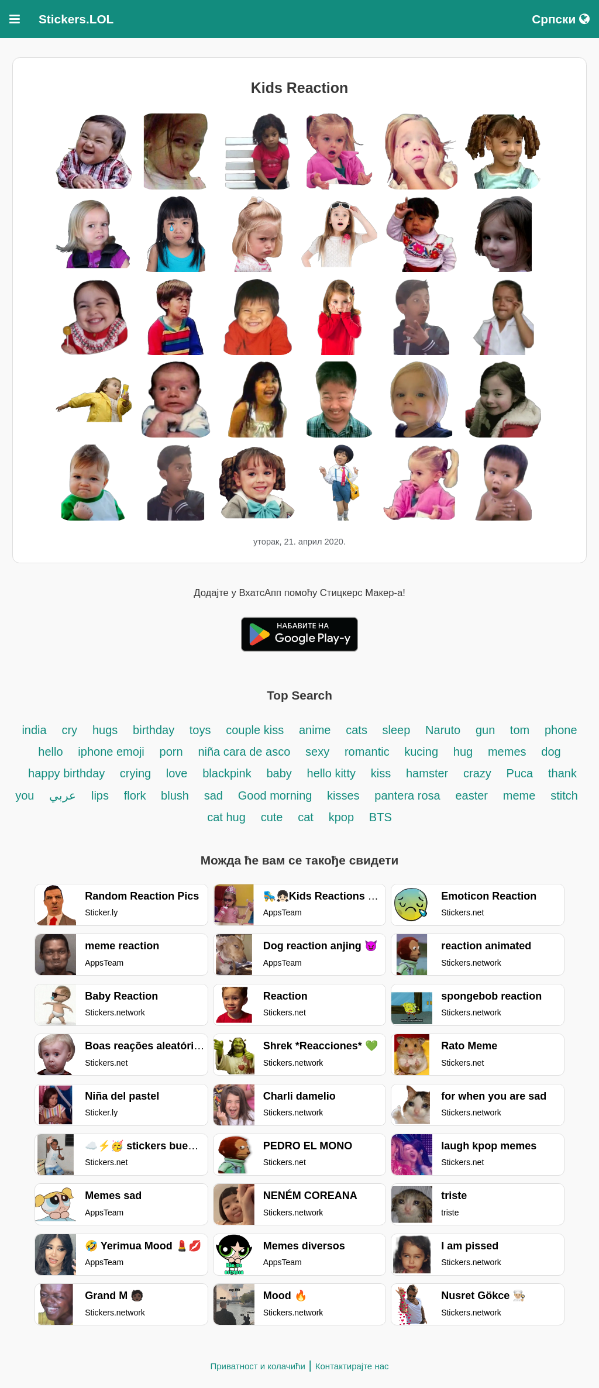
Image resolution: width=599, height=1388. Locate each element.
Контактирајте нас (352, 1366)
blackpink (226, 773)
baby (278, 773)
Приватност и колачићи (257, 1366)
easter (471, 795)
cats (358, 730)
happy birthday (68, 773)
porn (171, 751)
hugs (105, 730)
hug (463, 751)
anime (315, 730)
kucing (421, 751)
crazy (477, 773)
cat (306, 817)
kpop (341, 817)
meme (519, 795)
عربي (62, 795)
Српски (561, 19)
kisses (343, 795)
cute (272, 817)
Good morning (276, 795)
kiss (381, 773)
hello (50, 751)
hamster (427, 773)
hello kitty (331, 773)
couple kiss (255, 730)
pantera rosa (407, 795)
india (34, 730)
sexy (317, 751)
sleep (396, 730)
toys (200, 730)
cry (69, 730)
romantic (369, 751)
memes (507, 751)
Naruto (442, 730)
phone (561, 730)
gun (487, 730)
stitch (564, 795)
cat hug (226, 817)
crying (137, 773)
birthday (155, 730)
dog (550, 751)
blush (175, 795)
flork (136, 795)
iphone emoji (111, 751)
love (177, 773)
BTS (380, 817)
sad (213, 795)
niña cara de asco (244, 751)
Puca (520, 773)
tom (519, 730)
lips (100, 795)
